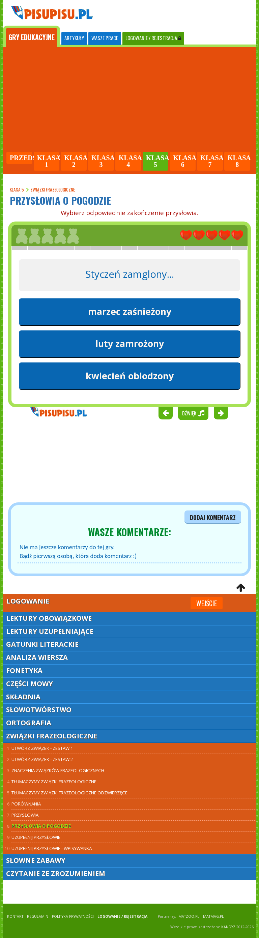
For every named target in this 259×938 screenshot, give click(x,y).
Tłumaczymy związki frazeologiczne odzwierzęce (69, 793)
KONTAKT (15, 916)
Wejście (206, 603)
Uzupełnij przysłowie (35, 837)
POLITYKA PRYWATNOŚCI (73, 916)
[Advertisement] (129, 100)
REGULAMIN (37, 916)
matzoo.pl (188, 916)
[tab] (31, 36)
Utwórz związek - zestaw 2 (42, 759)
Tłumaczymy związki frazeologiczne (53, 782)
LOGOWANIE (153, 37)
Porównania (26, 804)
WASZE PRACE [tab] (104, 37)
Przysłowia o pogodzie (41, 826)
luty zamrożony (129, 344)
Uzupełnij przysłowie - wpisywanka (51, 848)
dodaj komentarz (213, 517)
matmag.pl (213, 916)
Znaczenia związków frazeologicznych (57, 770)
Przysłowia (24, 815)
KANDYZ (228, 927)
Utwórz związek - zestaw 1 (42, 748)
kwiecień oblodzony (130, 376)
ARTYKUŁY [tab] (74, 37)
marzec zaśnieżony (129, 311)
